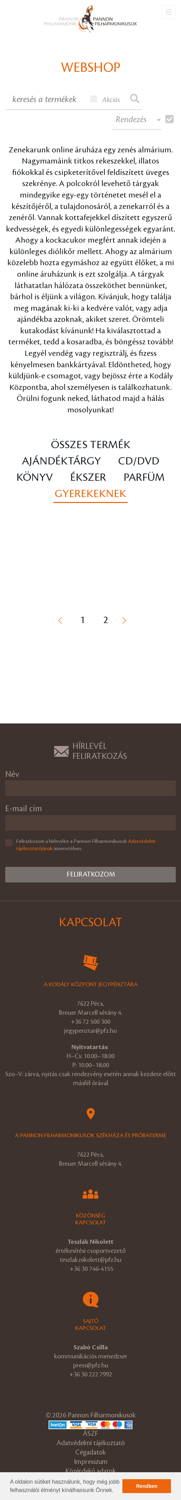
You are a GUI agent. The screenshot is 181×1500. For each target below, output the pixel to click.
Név (12, 774)
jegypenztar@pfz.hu (90, 1030)
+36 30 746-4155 (91, 1268)
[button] (116, 1491)
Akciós (105, 99)
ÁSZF (90, 1434)
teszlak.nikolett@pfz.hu (90, 1259)
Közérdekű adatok (90, 1471)
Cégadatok (90, 1452)
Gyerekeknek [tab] (90, 494)
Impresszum (90, 1462)
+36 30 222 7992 (90, 1374)
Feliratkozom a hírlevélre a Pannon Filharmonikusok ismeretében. (85, 845)
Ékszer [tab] (88, 477)
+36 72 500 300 (90, 1021)
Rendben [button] (146, 1486)
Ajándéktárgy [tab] (61, 461)
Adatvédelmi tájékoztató (91, 1443)
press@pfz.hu (90, 1365)
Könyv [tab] (34, 477)
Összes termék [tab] (90, 445)
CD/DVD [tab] (138, 461)
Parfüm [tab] (144, 477)
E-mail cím (23, 808)
